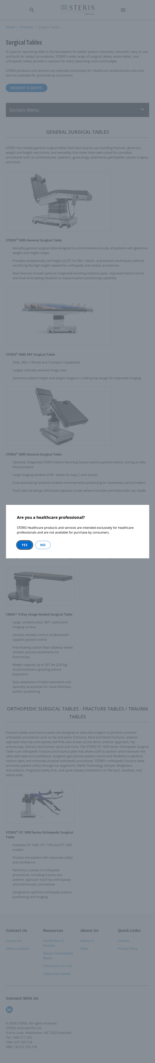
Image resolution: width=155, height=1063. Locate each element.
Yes (25, 545)
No (43, 545)
